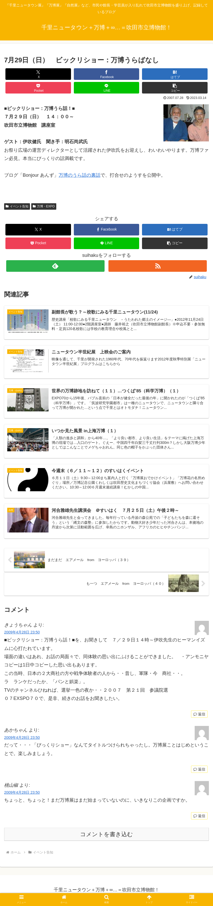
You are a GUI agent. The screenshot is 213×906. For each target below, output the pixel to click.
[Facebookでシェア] (106, 74)
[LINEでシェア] (106, 88)
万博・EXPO (44, 206)
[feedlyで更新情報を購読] (55, 266)
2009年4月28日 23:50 (22, 633)
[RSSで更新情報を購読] (157, 266)
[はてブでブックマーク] (175, 74)
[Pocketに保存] (38, 88)
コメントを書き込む (106, 835)
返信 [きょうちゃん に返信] (199, 715)
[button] (175, 88)
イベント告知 (17, 206)
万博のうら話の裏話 (79, 175)
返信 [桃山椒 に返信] (199, 817)
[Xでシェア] (38, 74)
